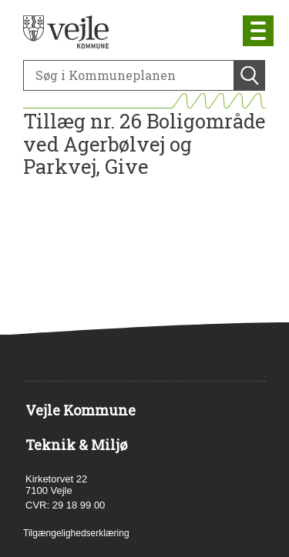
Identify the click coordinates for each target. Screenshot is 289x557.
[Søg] (128, 75)
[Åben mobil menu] (258, 30)
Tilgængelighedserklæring (76, 533)
